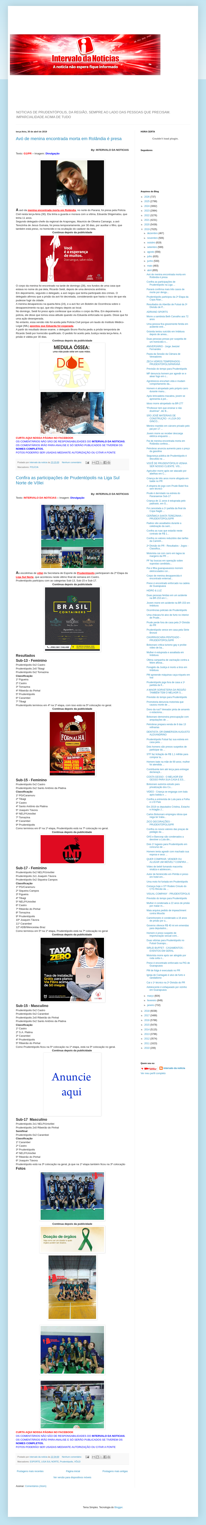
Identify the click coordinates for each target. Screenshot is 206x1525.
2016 (147, 1020)
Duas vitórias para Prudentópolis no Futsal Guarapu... (165, 942)
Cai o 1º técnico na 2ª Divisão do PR (166, 982)
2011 (147, 1043)
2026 (147, 196)
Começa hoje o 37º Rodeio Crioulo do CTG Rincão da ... (166, 887)
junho (150, 261)
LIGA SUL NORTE (50, 1461)
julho (150, 256)
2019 (147, 229)
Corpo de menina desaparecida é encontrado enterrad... (164, 577)
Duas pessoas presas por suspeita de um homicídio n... (166, 340)
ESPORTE (35, 1461)
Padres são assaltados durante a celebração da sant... (164, 524)
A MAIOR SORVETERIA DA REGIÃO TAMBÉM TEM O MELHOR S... (166, 691)
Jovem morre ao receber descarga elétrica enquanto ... (165, 435)
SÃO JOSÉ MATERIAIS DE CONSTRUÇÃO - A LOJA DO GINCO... (164, 418)
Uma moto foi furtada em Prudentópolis (167, 881)
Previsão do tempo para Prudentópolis (167, 368)
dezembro (152, 233)
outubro (151, 242)
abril (149, 270)
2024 (147, 206)
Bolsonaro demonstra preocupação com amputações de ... (168, 718)
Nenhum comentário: (72, 462)
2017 (147, 1015)
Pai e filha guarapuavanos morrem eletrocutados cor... (165, 569)
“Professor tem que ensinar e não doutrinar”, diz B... (164, 409)
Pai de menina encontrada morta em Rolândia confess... (166, 442)
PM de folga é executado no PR (163, 970)
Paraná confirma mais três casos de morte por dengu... (165, 291)
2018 (147, 1011)
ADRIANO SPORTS (157, 312)
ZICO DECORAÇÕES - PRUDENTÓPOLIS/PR (160, 823)
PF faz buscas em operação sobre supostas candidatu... (165, 562)
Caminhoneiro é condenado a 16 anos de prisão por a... (167, 919)
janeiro (151, 1005)
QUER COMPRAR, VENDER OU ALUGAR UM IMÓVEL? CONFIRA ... (168, 860)
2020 (147, 224)
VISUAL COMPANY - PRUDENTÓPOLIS (168, 893)
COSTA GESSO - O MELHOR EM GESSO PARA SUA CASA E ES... (166, 778)
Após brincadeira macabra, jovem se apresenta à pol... (166, 397)
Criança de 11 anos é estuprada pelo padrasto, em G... (166, 502)
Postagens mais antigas (115, 1471)
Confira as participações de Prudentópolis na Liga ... (161, 283)
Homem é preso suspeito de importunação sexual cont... (163, 934)
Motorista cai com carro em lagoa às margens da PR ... (166, 554)
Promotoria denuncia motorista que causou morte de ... (165, 703)
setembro (152, 247)
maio (150, 265)
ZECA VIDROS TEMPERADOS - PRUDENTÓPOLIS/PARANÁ (164, 363)
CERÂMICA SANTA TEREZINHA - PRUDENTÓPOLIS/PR (165, 517)
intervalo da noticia (39, 462)
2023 (147, 210)
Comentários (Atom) (35, 1486)
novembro (152, 238)
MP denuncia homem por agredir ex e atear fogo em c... (166, 375)
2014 (147, 1029)
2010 (147, 1048)
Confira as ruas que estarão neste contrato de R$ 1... (164, 532)
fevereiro (152, 1000)
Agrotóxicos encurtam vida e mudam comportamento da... (166, 382)
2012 (147, 1038)
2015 (147, 1024)
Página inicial (73, 1471)
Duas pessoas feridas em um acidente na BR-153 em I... (167, 596)
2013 (147, 1034)
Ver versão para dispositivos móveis (72, 1477)
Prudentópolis (66, 1461)
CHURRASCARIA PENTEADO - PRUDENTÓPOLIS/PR (164, 639)
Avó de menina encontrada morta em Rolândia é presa (69, 138)
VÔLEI (77, 1461)
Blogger (118, 1507)
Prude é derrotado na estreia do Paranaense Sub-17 (163, 494)
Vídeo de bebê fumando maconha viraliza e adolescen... (164, 868)
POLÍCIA (34, 467)
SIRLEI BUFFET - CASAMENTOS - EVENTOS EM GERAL (165, 949)
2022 (147, 215)
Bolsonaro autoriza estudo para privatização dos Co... (163, 785)
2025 (147, 201)
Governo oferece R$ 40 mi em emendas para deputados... (168, 927)
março (150, 995)
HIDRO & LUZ (154, 590)
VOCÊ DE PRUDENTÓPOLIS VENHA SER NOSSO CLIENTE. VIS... (167, 465)
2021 (147, 220)
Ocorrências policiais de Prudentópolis (167, 610)
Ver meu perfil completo (153, 1073)
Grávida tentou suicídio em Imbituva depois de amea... (165, 333)
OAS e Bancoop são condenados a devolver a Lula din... (165, 838)
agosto (151, 252)
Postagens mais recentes (30, 1471)
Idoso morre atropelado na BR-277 (165, 403)
